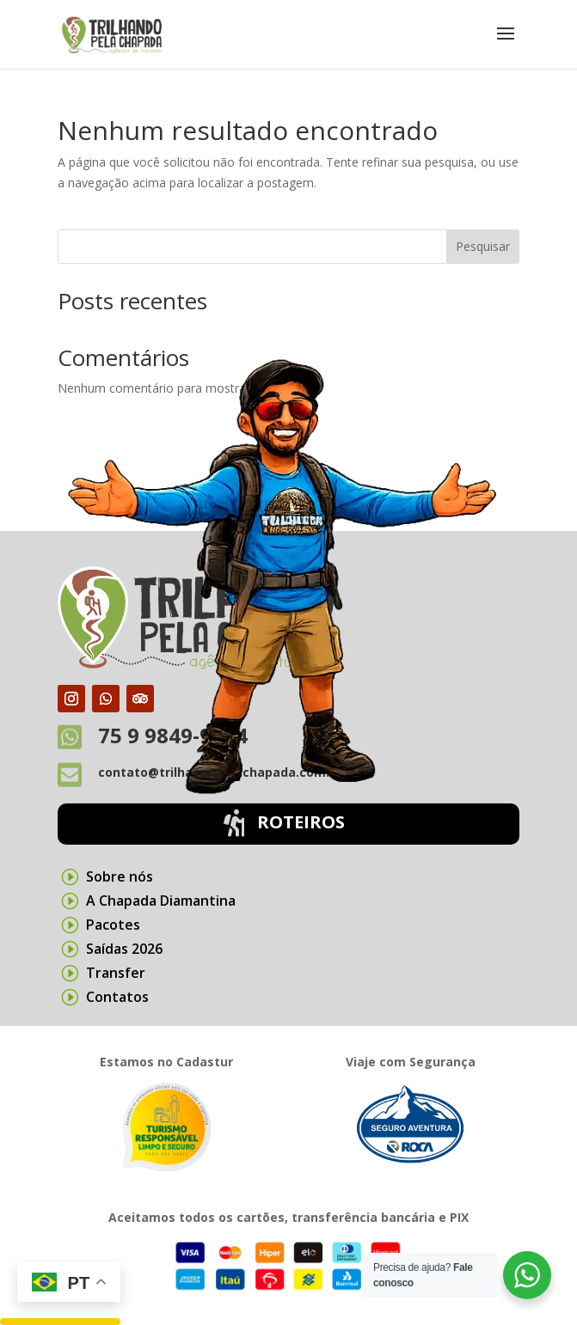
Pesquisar (483, 246)
